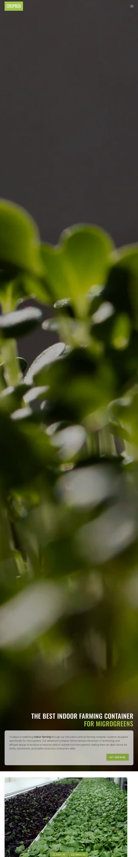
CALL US (59, 854)
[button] (131, 6)
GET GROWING (118, 757)
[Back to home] (14, 6)
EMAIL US (78, 854)
